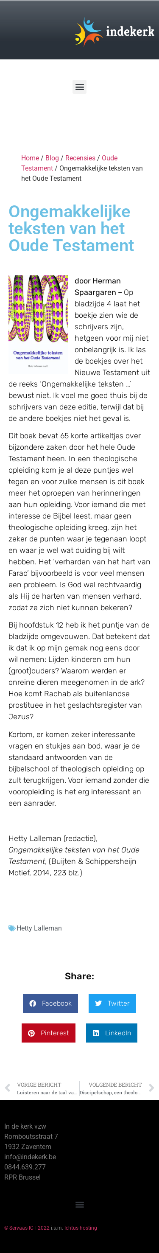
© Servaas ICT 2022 (27, 1228)
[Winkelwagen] (31, 118)
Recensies (80, 158)
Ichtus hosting (80, 1228)
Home (30, 158)
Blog (52, 158)
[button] (79, 87)
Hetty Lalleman (39, 928)
